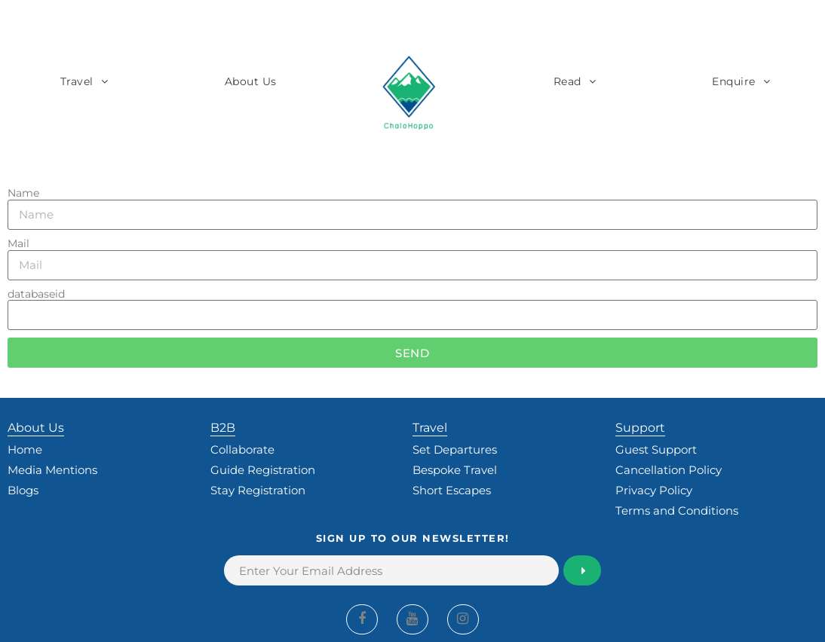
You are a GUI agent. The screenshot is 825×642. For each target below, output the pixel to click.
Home (25, 449)
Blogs (23, 490)
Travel (77, 81)
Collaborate (242, 449)
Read (567, 81)
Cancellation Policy (668, 470)
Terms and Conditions (676, 510)
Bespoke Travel (454, 470)
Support (640, 427)
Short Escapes (451, 490)
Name (23, 193)
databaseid (36, 294)
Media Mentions (52, 470)
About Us (251, 81)
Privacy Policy (653, 490)
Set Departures (454, 449)
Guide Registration (262, 470)
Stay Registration (257, 490)
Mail (18, 243)
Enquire (734, 81)
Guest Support (656, 449)
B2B (222, 427)
